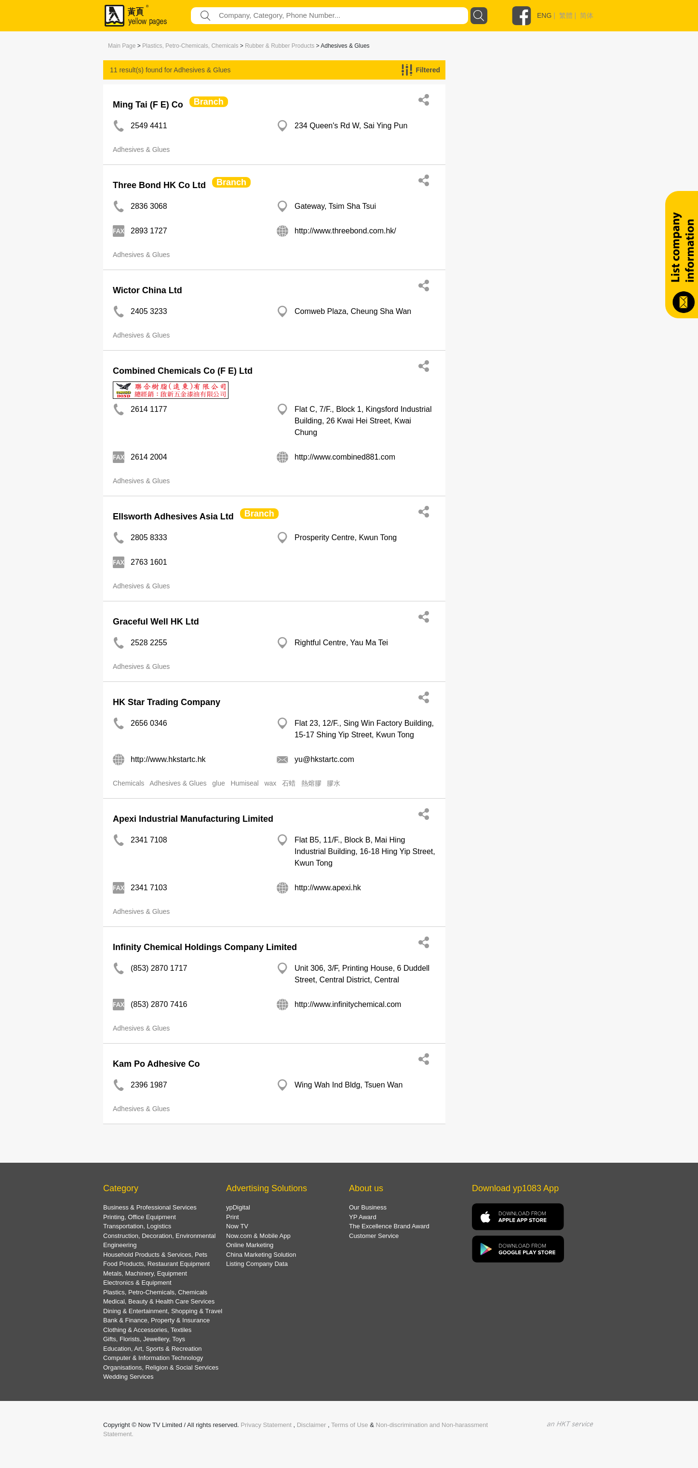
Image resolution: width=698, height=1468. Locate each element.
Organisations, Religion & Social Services (160, 1367)
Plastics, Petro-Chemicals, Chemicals (190, 45)
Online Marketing (249, 1245)
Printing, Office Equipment (139, 1217)
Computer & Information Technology (153, 1357)
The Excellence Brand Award (389, 1226)
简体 (586, 15)
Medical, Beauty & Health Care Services (159, 1301)
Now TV (237, 1226)
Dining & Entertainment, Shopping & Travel (162, 1311)
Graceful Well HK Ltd (156, 621)
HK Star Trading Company (166, 702)
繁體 (566, 15)
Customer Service (374, 1235)
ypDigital (238, 1207)
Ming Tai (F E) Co (148, 104)
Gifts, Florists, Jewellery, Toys (144, 1339)
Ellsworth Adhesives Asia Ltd (173, 516)
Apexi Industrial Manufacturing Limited (193, 819)
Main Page (121, 45)
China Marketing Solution (261, 1254)
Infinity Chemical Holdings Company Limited (205, 947)
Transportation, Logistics (137, 1226)
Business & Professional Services (150, 1207)
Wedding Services (128, 1376)
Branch (209, 102)
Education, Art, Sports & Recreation (152, 1348)
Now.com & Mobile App (258, 1235)
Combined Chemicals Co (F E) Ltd (183, 371)
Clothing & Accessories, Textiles (147, 1329)
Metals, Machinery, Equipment (145, 1273)
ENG (544, 15)
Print (232, 1217)
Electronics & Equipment (137, 1282)
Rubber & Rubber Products (279, 45)
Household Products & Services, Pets (155, 1254)
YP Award (362, 1217)
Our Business (368, 1207)
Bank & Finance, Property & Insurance (156, 1320)
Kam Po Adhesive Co (156, 1064)
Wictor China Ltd (147, 290)
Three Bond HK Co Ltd (159, 185)
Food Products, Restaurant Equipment (156, 1263)
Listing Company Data (257, 1263)
